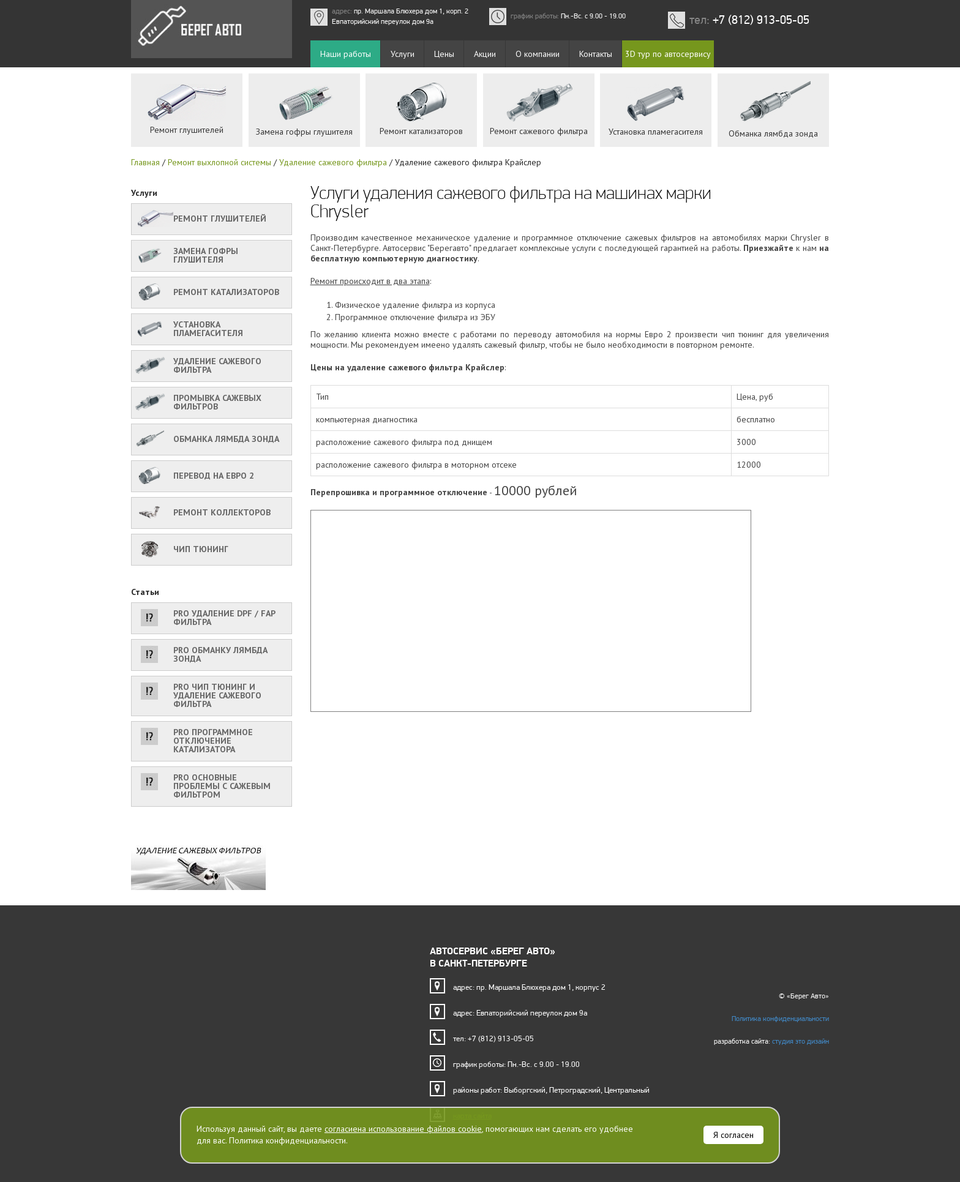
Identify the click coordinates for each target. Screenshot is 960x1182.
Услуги (402, 53)
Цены (444, 53)
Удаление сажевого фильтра (333, 162)
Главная (145, 162)
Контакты (595, 53)
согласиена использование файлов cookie (403, 1128)
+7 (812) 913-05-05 (761, 19)
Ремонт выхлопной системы (219, 162)
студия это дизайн (800, 1041)
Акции (485, 53)
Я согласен (733, 1134)
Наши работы (345, 53)
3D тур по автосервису (668, 53)
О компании (538, 53)
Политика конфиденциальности (780, 1018)
